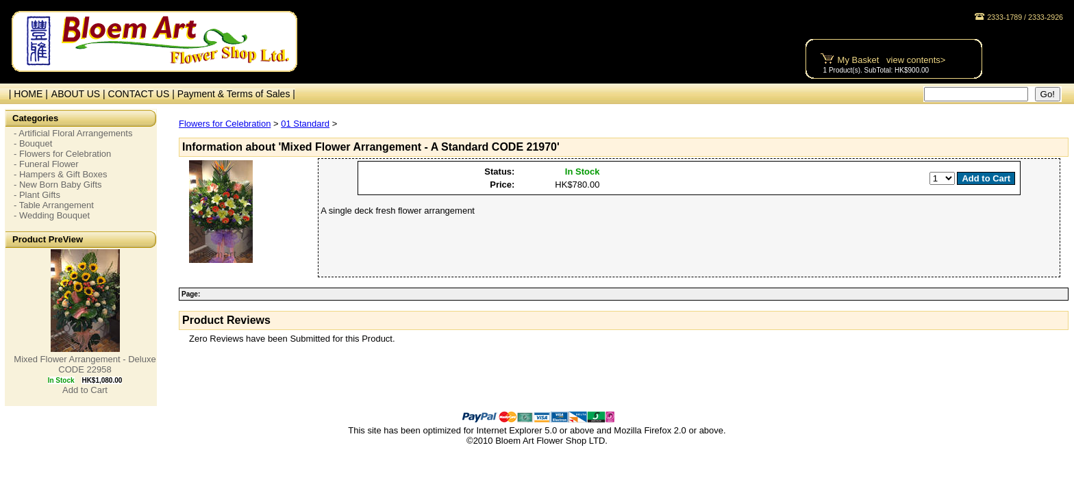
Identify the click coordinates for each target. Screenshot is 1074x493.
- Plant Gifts (37, 195)
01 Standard (305, 123)
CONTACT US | (142, 93)
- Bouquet (33, 143)
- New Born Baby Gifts (58, 184)
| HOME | (25, 93)
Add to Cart (85, 390)
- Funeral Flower (46, 164)
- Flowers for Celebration (62, 154)
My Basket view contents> (892, 60)
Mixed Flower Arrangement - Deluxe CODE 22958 (84, 364)
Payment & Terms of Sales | (236, 93)
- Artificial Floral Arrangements (73, 133)
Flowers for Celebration (225, 123)
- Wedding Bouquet (52, 215)
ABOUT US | (79, 93)
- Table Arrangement (54, 205)
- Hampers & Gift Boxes (61, 174)
